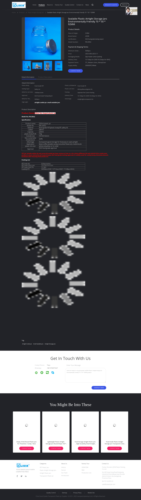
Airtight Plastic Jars (45, 473)
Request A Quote (111, 5)
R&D (83, 470)
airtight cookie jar (27, 344)
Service (63, 470)
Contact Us (80, 5)
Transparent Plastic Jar (46, 476)
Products (42, 5)
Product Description (45, 77)
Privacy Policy (77, 492)
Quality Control (69, 5)
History (63, 467)
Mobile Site (91, 492)
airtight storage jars (50, 344)
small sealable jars (38, 344)
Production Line (86, 473)
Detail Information (28, 77)
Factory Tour (59, 5)
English (124, 5)
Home (34, 5)
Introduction (65, 475)
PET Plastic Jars (44, 467)
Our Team (64, 473)
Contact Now (75, 71)
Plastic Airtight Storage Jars (48, 470)
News (87, 5)
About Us (50, 5)
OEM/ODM (85, 467)
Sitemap (64, 492)
